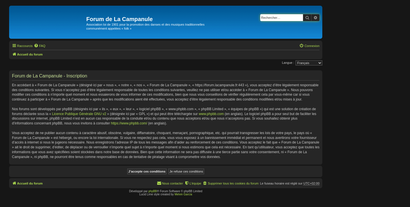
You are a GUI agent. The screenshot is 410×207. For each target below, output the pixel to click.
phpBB (152, 191)
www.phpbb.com (211, 114)
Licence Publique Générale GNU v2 (79, 114)
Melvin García (183, 194)
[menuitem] (39, 45)
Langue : (288, 62)
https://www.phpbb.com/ (129, 123)
